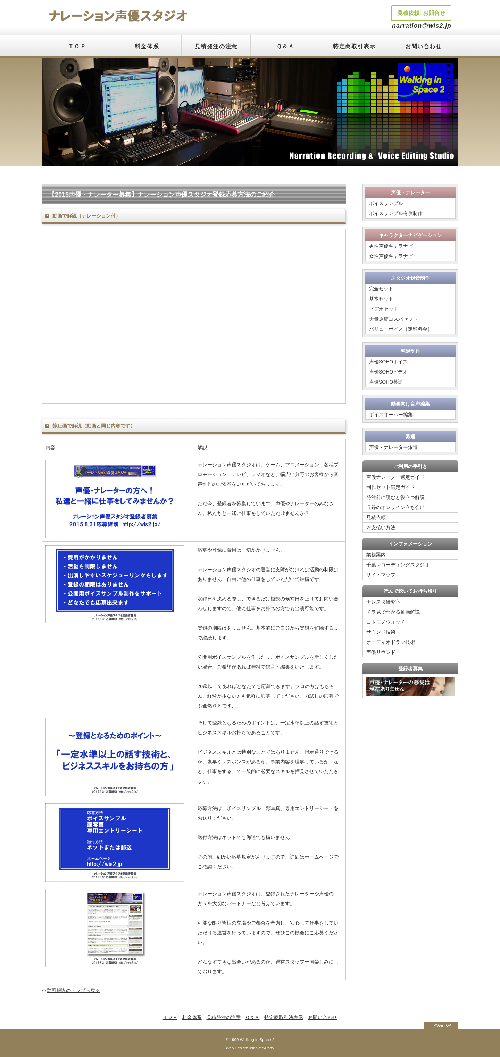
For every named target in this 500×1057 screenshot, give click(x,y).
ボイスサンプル (386, 203)
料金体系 (147, 46)
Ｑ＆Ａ (285, 46)
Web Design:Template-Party (250, 1048)
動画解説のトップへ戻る (73, 990)
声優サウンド (380, 652)
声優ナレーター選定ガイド (395, 477)
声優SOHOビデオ (388, 372)
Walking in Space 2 (257, 1039)
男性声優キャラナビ (391, 246)
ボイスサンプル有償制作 (396, 213)
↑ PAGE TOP (441, 1025)
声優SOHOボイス (388, 361)
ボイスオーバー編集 (391, 414)
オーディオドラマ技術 (390, 642)
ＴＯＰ (77, 46)
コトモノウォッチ (385, 622)
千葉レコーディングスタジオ (398, 564)
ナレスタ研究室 (383, 602)
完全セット (381, 289)
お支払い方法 (380, 527)
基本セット (381, 299)
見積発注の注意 (216, 46)
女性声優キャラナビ (391, 256)
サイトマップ (380, 574)
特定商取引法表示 (283, 1017)
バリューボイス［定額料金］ (400, 329)
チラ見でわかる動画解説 (393, 612)
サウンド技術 (380, 632)
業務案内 (376, 554)
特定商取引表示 (354, 46)
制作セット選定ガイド (390, 487)
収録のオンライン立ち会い (395, 507)
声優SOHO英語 (386, 382)
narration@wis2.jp (421, 25)
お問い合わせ (423, 46)
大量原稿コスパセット (393, 319)
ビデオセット (383, 309)
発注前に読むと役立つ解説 (395, 497)
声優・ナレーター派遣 (393, 447)
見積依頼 (376, 517)
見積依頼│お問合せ (421, 13)
